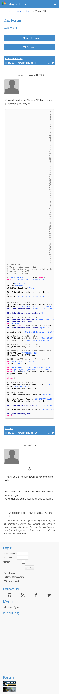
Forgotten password (14, 576)
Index (23, 512)
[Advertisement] (28, 645)
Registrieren (9, 573)
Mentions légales (12, 607)
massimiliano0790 (14, 58)
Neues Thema (29, 38)
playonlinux (14, 3)
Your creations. (24, 11)
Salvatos (9, 428)
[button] (55, 4)
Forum (10, 11)
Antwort (29, 47)
